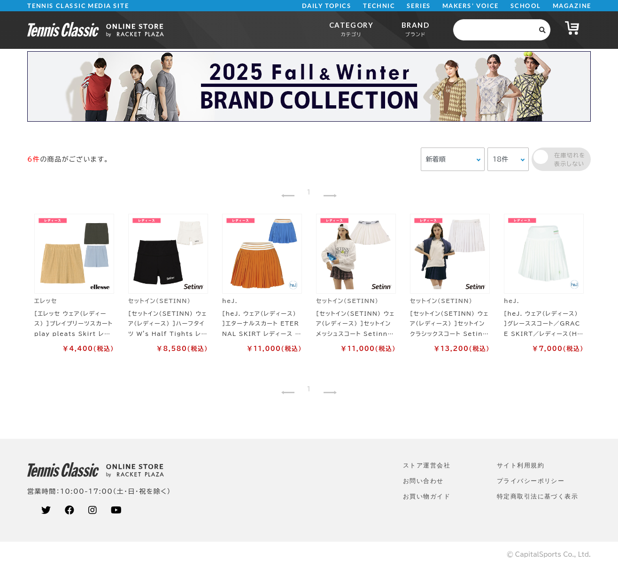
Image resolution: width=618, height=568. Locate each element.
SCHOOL (525, 6)
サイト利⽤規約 (520, 465)
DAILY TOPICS (326, 6)
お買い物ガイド (426, 496)
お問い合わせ (423, 481)
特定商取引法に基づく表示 (537, 496)
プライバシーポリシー (530, 481)
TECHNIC (379, 6)
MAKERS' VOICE (470, 6)
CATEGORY (351, 29)
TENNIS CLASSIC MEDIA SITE (78, 6)
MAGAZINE (572, 6)
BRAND (415, 29)
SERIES (419, 6)
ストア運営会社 (426, 465)
